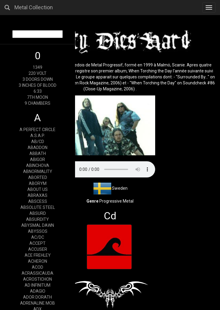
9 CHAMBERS (37, 103)
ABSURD (37, 213)
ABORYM (38, 183)
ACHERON (37, 261)
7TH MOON (37, 97)
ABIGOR (37, 159)
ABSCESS (37, 201)
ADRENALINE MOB (37, 303)
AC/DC (37, 237)
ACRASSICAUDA (37, 273)
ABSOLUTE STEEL (37, 207)
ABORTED (37, 177)
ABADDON (37, 147)
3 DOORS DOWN (38, 79)
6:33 (38, 91)
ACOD (37, 267)
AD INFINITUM (37, 285)
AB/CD (37, 141)
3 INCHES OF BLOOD (37, 85)
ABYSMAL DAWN (37, 225)
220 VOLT (38, 73)
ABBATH (37, 153)
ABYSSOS (37, 231)
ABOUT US (37, 189)
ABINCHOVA (37, 165)
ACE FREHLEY (38, 255)
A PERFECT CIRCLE (38, 129)
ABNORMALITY (37, 171)
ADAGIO (37, 291)
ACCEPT (37, 243)
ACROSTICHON (37, 279)
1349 (37, 67)
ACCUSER (37, 249)
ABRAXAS (37, 195)
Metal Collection (33, 7)
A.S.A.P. (37, 135)
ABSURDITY (37, 219)
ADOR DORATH (37, 297)
